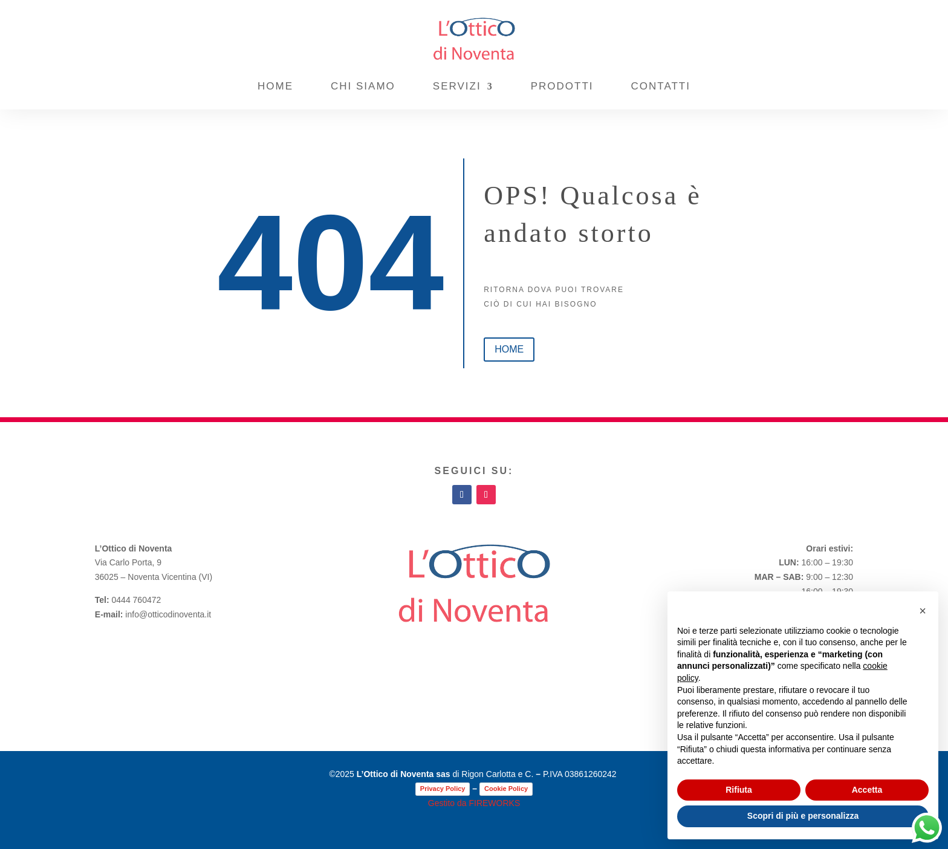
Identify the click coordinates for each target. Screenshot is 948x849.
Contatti (660, 86)
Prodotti (562, 86)
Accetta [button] (867, 790)
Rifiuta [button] (739, 790)
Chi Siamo (363, 86)
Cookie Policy (506, 788)
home (509, 349)
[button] (922, 610)
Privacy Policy (443, 788)
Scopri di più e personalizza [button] (803, 816)
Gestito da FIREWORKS (474, 803)
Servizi (457, 86)
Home (275, 86)
